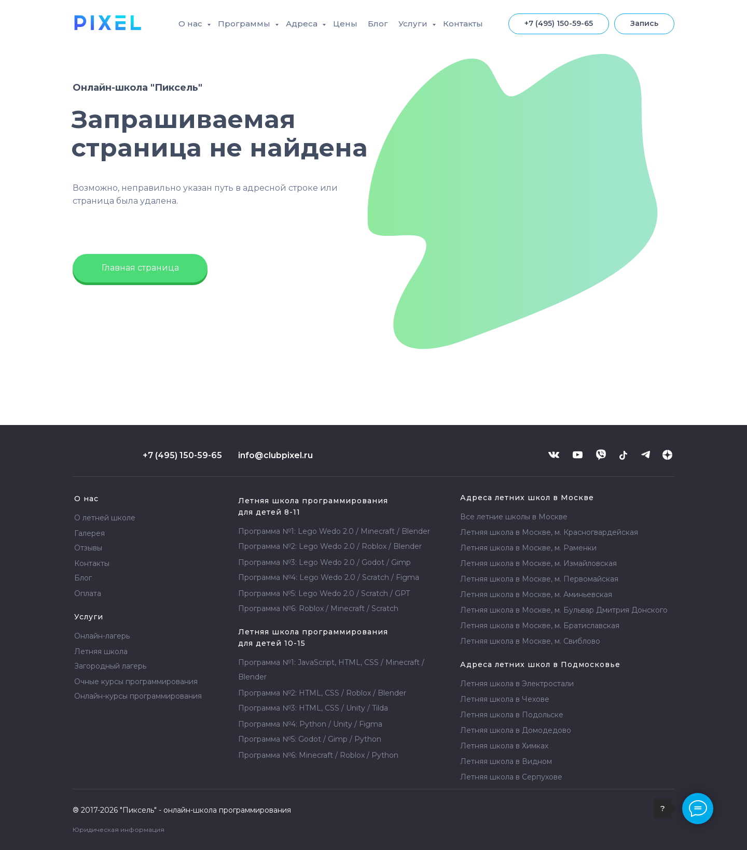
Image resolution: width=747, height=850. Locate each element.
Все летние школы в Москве (514, 516)
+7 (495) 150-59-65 (182, 455)
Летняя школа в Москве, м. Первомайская (539, 579)
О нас (191, 24)
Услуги (414, 24)
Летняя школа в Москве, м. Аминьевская (536, 594)
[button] (644, 23)
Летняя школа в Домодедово (515, 730)
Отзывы (88, 547)
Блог (378, 24)
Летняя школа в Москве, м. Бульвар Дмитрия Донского (564, 610)
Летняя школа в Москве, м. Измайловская (538, 563)
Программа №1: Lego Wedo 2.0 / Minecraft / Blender (334, 531)
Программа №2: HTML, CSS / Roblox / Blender (322, 693)
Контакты (463, 24)
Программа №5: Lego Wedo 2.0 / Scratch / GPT (324, 593)
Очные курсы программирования (136, 681)
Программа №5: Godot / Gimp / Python (309, 739)
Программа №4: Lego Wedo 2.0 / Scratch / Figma (328, 577)
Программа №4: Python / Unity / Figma (310, 724)
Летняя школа (504, 745)
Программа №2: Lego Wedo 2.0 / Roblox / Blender (330, 546)
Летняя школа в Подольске (511, 714)
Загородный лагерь (110, 666)
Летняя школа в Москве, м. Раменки (528, 547)
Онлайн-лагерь (102, 636)
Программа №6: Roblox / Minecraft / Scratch (318, 608)
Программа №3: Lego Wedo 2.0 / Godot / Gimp (324, 562)
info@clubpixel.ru (275, 455)
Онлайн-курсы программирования (138, 696)
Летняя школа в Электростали (517, 683)
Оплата (87, 593)
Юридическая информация (118, 829)
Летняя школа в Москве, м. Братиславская (539, 625)
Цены (345, 24)
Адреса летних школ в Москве (527, 497)
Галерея (89, 533)
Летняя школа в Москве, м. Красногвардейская (549, 532)
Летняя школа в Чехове (504, 699)
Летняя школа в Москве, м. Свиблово (530, 641)
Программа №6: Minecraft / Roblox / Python (318, 755)
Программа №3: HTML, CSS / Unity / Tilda (313, 708)
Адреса (303, 24)
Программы (245, 24)
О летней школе (104, 517)
